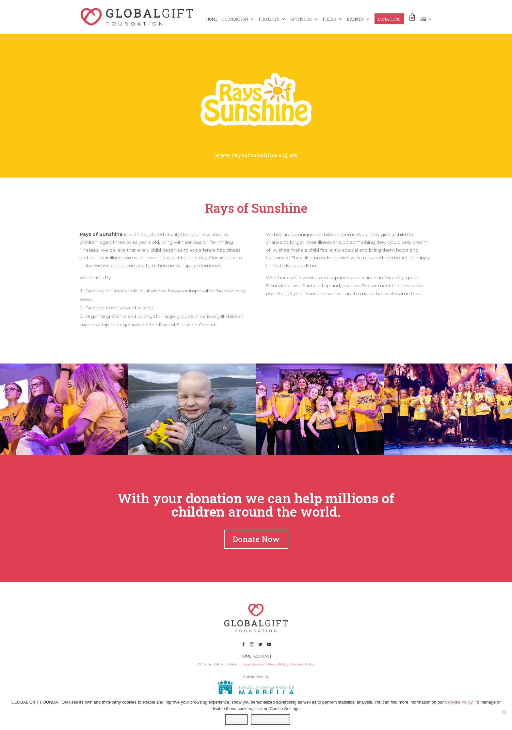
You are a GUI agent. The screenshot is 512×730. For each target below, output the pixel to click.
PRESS (329, 19)
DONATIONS (389, 19)
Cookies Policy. (459, 702)
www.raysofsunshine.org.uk (256, 155)
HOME (212, 19)
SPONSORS (301, 19)
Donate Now (256, 539)
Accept (236, 719)
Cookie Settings (270, 719)
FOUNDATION (235, 19)
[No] (504, 712)
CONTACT (263, 656)
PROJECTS (269, 19)
